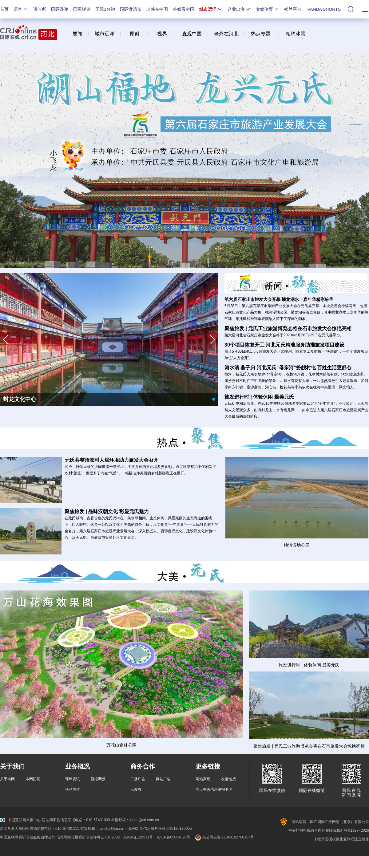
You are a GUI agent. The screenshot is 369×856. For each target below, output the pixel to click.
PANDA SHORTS (324, 9)
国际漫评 (59, 9)
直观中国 (192, 33)
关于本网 (7, 779)
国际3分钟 (105, 9)
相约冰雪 (295, 33)
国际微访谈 (130, 9)
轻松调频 (98, 779)
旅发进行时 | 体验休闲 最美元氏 (309, 665)
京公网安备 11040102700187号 (224, 837)
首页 (4, 9)
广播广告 (137, 779)
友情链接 (228, 779)
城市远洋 (211, 9)
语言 (21, 9)
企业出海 (239, 9)
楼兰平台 (292, 9)
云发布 (135, 789)
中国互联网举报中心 (20, 820)
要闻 (77, 33)
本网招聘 (33, 779)
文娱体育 (267, 9)
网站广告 (163, 779)
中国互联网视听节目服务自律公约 (27, 837)
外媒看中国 (183, 9)
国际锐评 (81, 9)
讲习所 (39, 9)
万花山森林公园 (121, 745)
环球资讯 (72, 779)
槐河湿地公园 (297, 545)
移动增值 (72, 789)
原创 (135, 33)
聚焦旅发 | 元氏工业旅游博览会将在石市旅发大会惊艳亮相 (308, 746)
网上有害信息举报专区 (214, 789)
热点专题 (261, 33)
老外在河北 (226, 33)
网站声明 (203, 779)
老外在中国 (157, 9)
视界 (162, 33)
